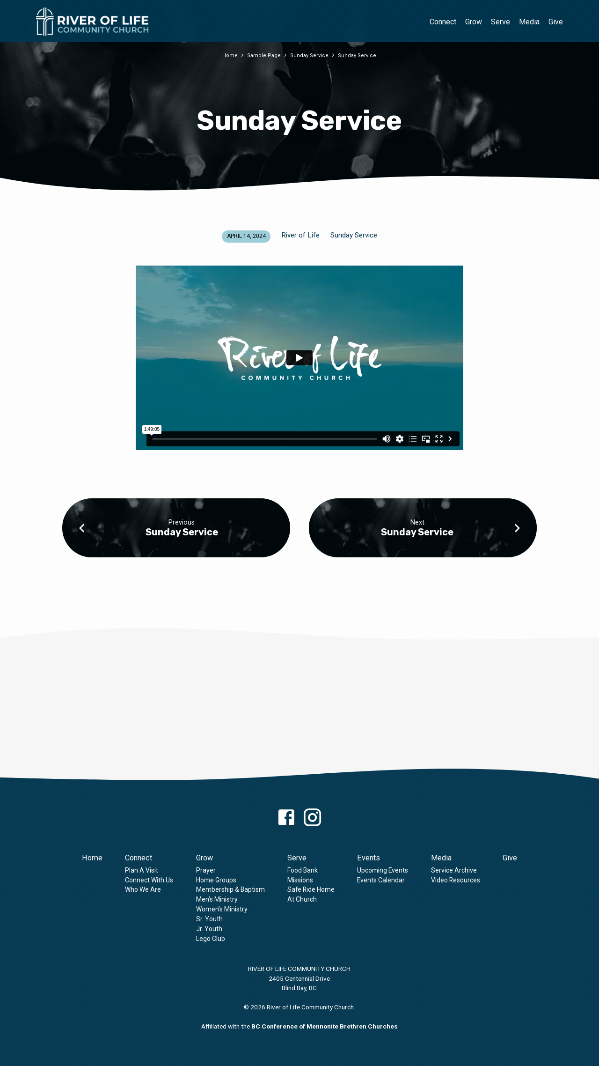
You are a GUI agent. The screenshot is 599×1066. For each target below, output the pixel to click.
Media (529, 21)
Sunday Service (309, 55)
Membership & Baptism (230, 889)
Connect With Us (149, 880)
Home (228, 55)
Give (555, 21)
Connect (443, 21)
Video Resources (455, 880)
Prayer (206, 870)
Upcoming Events (382, 870)
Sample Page (263, 55)
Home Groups (216, 880)
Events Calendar (381, 880)
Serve (500, 21)
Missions (300, 880)
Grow (473, 21)
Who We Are (143, 889)
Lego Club (210, 938)
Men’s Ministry (217, 899)
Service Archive (454, 870)
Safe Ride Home (311, 889)
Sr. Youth (209, 919)
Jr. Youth (209, 929)
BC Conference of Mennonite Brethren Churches (324, 1026)
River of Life (300, 235)
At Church (302, 899)
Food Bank (302, 870)
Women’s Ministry (222, 909)
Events (368, 857)
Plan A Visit (141, 870)
